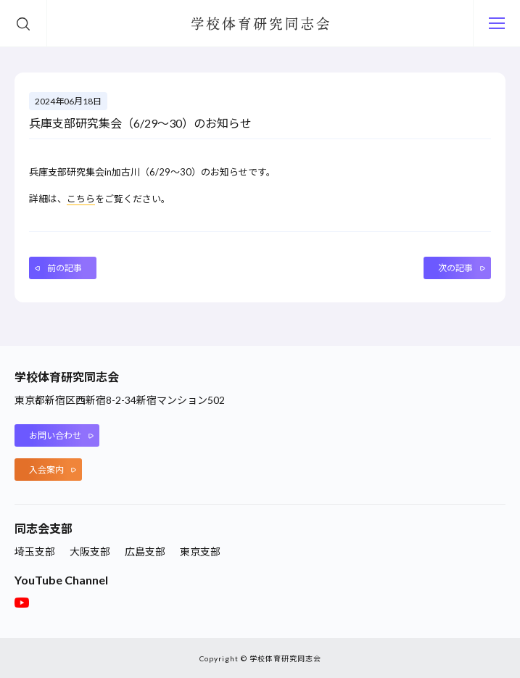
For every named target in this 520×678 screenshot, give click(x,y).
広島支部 (145, 551)
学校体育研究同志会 (260, 24)
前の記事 (64, 267)
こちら (81, 198)
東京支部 (200, 551)
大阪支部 (90, 551)
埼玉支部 (35, 551)
